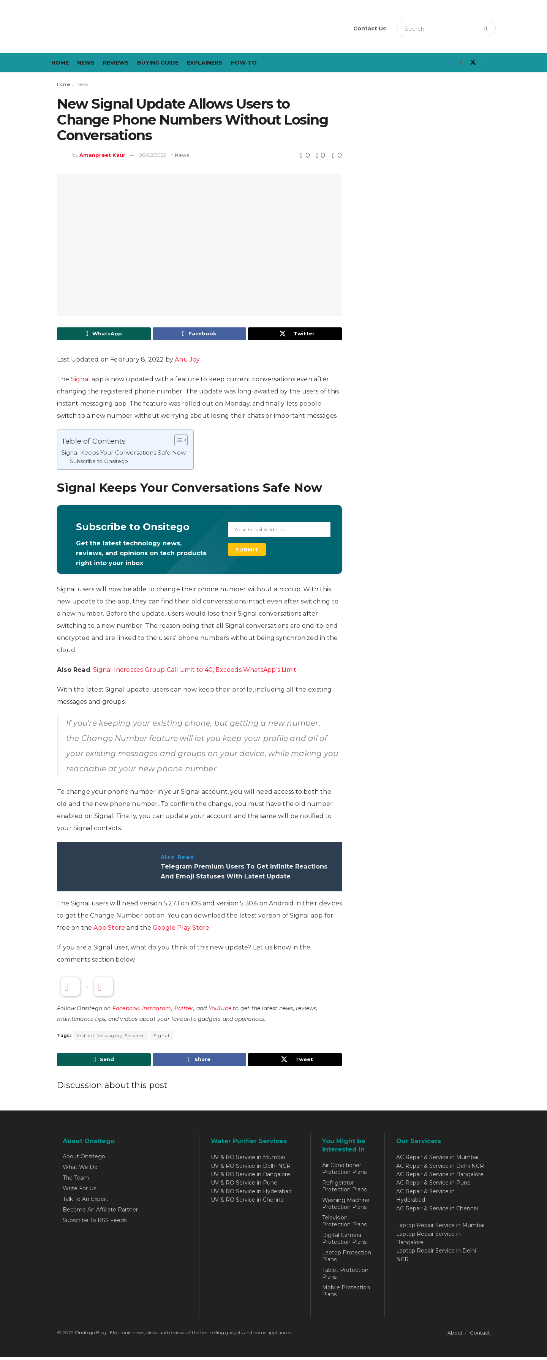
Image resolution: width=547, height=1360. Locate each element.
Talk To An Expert (85, 1202)
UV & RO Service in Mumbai (248, 1160)
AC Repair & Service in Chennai (437, 1211)
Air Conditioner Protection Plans (344, 1171)
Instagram (156, 1009)
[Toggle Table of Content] (177, 441)
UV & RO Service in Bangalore (250, 1177)
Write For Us (79, 1191)
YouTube (220, 1009)
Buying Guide (158, 62)
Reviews (116, 62)
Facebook (125, 1009)
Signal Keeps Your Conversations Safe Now (123, 454)
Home (60, 62)
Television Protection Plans (344, 1224)
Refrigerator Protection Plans (344, 1189)
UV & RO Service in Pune (244, 1186)
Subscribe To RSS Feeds (94, 1223)
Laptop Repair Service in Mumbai (440, 1228)
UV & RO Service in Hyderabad (251, 1194)
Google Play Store (181, 929)
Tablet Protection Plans (345, 1276)
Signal (80, 380)
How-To (244, 62)
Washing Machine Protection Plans (346, 1206)
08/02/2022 (152, 155)
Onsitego (85, 1335)
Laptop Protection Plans (346, 1259)
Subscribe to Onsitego (99, 463)
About (455, 1336)
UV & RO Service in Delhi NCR (251, 1169)
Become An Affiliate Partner (100, 1213)
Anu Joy (187, 361)
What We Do (80, 1170)
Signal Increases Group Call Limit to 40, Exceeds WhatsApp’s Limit (194, 671)
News (86, 62)
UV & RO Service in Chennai (248, 1203)
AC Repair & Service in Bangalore (440, 1177)
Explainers (204, 62)
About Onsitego (84, 1159)
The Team (76, 1181)
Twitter (183, 1009)
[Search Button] (488, 28)
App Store (109, 929)
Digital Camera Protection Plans (344, 1241)
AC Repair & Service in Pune (433, 1186)
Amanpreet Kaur (102, 155)
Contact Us (369, 28)
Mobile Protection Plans (346, 1294)
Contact (480, 1336)
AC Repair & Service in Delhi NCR (440, 1169)
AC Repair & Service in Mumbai (437, 1160)
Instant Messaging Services (111, 1037)
